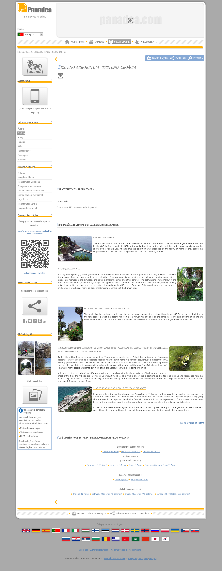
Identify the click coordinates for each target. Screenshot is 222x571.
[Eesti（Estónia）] (105, 530)
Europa (139, 479)
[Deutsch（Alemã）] (36, 530)
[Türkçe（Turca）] (126, 539)
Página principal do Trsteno (192, 422)
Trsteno (47, 51)
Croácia (28, 51)
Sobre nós (83, 549)
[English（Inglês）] (26, 530)
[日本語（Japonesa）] (155, 539)
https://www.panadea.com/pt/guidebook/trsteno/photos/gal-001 (35, 232)
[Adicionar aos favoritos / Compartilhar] (34, 306)
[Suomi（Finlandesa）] (95, 530)
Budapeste (143, 558)
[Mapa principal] (35, 67)
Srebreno (117, 465)
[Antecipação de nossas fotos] (34, 395)
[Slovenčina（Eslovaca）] (195, 530)
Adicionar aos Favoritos (34, 273)
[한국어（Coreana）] (165, 539)
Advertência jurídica (99, 549)
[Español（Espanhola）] (46, 530)
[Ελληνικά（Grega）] (116, 539)
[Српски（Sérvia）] (86, 539)
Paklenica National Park (160, 465)
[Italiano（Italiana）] (76, 530)
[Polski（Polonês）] (165, 530)
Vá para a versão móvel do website (126, 549)
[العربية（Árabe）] (136, 539)
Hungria (152, 558)
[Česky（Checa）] (185, 530)
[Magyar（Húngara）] (86, 530)
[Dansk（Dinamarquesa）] (125, 530)
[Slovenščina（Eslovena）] (66, 539)
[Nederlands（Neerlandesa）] (115, 530)
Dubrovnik (97, 465)
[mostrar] (56, 502)
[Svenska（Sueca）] (135, 530)
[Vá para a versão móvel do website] (35, 96)
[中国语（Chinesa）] (145, 539)
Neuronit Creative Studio (114, 558)
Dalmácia (38, 51)
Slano (135, 465)
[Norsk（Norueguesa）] (145, 530)
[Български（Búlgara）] (96, 539)
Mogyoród (132, 558)
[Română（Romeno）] (106, 539)
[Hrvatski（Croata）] (76, 539)
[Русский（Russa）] (155, 530)
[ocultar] (56, 59)
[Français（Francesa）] (66, 530)
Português (29, 34)
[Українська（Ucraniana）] (175, 530)
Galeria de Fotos (59, 51)
